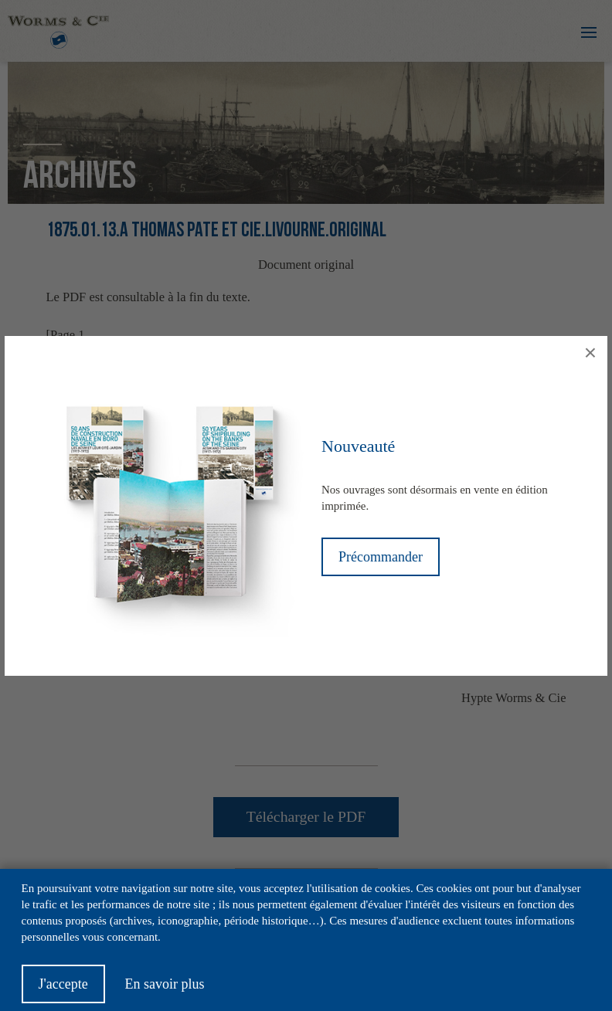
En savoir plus (164, 991)
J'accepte (63, 991)
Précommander (380, 557)
